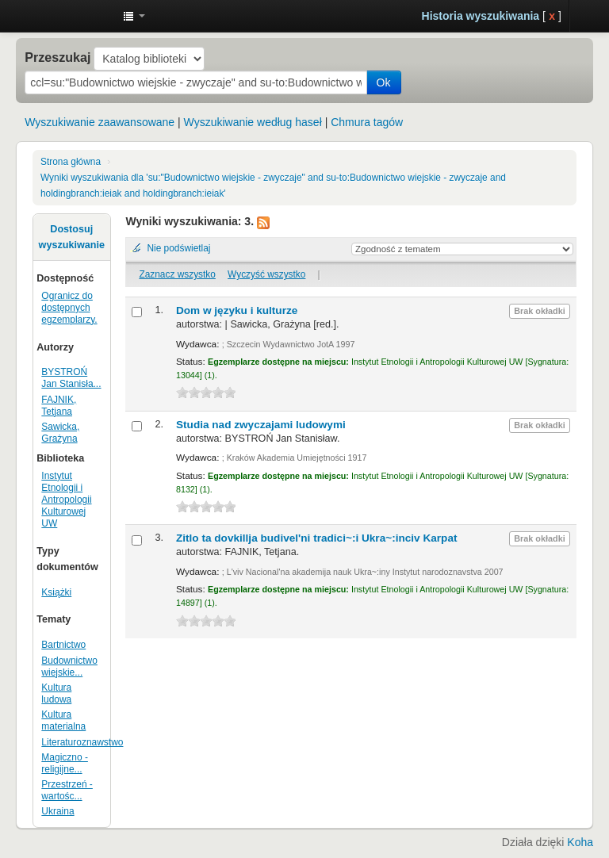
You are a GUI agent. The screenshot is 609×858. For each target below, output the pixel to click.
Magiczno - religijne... (64, 763)
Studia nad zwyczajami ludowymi (261, 425)
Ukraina (57, 811)
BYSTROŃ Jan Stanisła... (71, 377)
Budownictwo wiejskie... (69, 666)
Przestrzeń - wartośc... (67, 790)
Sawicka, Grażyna (60, 432)
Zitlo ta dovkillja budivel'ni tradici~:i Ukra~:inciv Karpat (317, 538)
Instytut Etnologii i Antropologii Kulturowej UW (71, 16)
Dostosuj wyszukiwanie (72, 237)
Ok (384, 82)
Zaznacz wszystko (177, 274)
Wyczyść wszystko (266, 274)
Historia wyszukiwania (481, 16)
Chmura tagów (367, 122)
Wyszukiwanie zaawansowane (99, 122)
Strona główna (70, 161)
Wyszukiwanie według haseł (253, 122)
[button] (134, 16)
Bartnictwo (63, 644)
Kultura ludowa (56, 693)
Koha (580, 842)
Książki (56, 592)
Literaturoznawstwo (82, 742)
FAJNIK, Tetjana (58, 405)
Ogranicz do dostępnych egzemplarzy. (69, 307)
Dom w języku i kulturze (236, 310)
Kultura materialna (63, 720)
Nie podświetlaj (178, 248)
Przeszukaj (57, 57)
